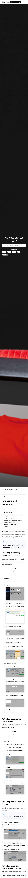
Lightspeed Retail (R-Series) (7, 489)
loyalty (9, 251)
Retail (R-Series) (15, 2)
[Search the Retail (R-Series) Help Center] (14, 245)
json (18, 251)
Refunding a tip (7, 526)
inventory (14, 251)
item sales (8, 608)
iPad (14, 571)
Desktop (14, 568)
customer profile (19, 606)
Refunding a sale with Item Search (10, 518)
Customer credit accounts (7, 871)
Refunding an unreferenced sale (10, 524)
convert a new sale (19, 562)
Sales (16, 489)
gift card (4, 251)
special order (5, 254)
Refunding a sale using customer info (11, 516)
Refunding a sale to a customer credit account (13, 520)
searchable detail (16, 745)
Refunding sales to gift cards (9, 522)
